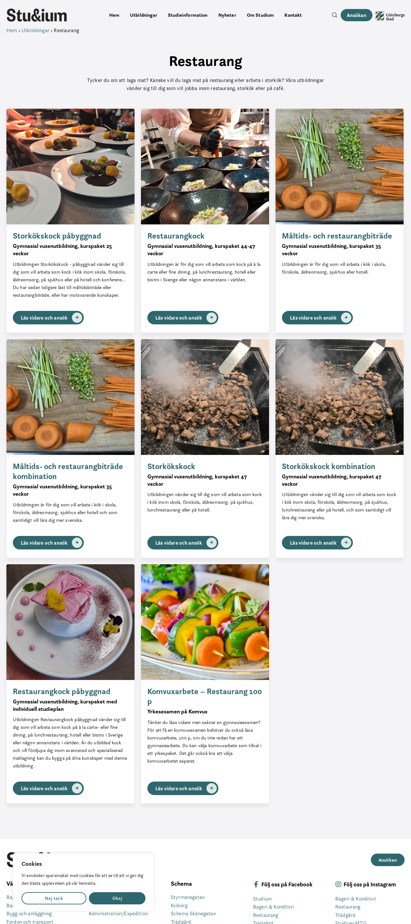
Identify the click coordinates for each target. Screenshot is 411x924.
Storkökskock (171, 466)
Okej (117, 898)
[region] (83, 882)
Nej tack (54, 898)
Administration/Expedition (118, 913)
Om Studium (260, 15)
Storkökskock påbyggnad (57, 236)
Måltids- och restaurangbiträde (337, 236)
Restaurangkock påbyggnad (61, 691)
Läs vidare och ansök (51, 318)
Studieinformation (188, 15)
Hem (114, 15)
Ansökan (356, 15)
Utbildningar (143, 15)
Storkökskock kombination (328, 466)
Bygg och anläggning (29, 913)
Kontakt (293, 15)
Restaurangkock (176, 236)
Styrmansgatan (188, 897)
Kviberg (179, 905)
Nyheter (227, 15)
